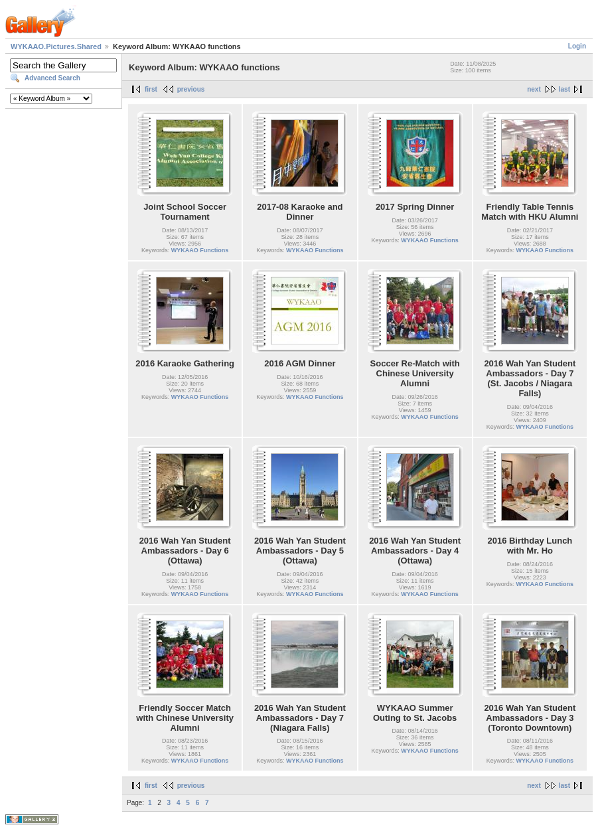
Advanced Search (52, 78)
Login (577, 46)
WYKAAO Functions (200, 250)
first (151, 89)
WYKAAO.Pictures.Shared (56, 46)
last (564, 89)
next (534, 89)
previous (191, 89)
